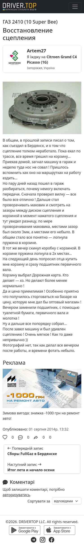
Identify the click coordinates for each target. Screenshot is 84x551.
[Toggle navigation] (75, 6)
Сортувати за (39, 501)
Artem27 (36, 51)
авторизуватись (16, 494)
